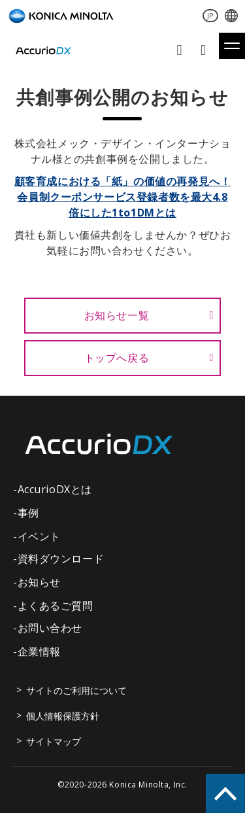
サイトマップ (53, 741)
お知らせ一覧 (117, 315)
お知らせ (39, 582)
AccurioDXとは (55, 489)
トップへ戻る (117, 358)
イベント (39, 536)
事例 (28, 513)
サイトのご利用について (76, 690)
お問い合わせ (180, 50)
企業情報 (39, 651)
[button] (232, 46)
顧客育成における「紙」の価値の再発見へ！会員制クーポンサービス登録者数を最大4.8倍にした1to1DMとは (122, 197)
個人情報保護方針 (62, 716)
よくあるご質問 (55, 605)
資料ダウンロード (205, 50)
